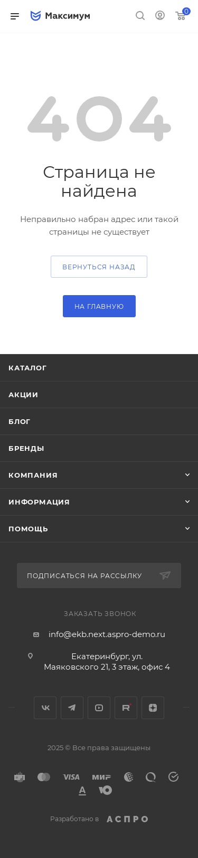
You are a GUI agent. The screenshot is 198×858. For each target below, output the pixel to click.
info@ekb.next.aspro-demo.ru (107, 634)
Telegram (72, 708)
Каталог (27, 368)
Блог (19, 421)
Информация (39, 502)
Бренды (26, 448)
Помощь (28, 528)
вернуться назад (99, 267)
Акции (23, 394)
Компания (33, 475)
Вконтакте (45, 708)
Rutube (126, 708)
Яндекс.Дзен (153, 708)
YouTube (99, 708)
